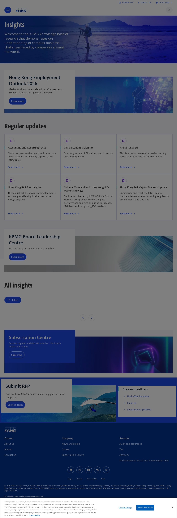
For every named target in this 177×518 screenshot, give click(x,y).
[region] (88, 508)
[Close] (173, 507)
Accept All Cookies (145, 508)
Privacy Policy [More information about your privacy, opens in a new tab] (34, 515)
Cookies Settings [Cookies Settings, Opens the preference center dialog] (125, 508)
